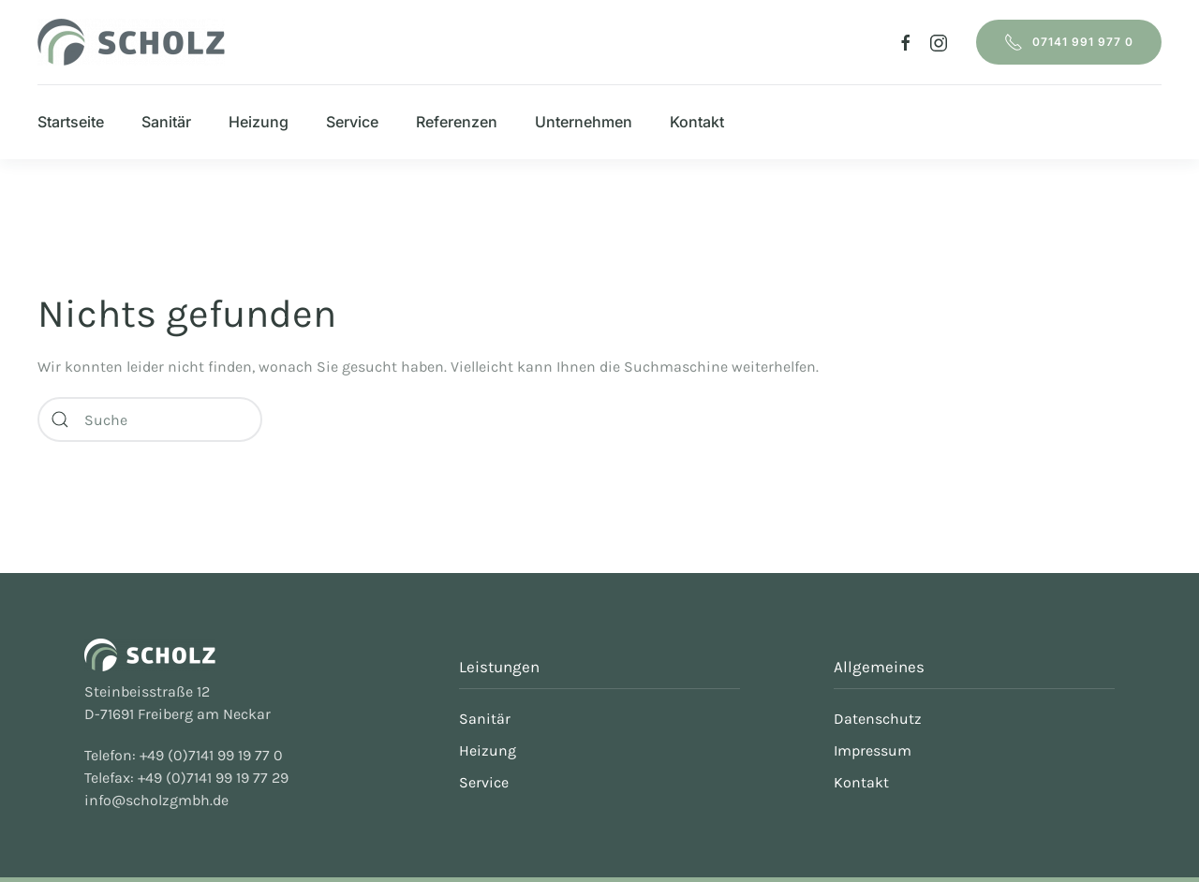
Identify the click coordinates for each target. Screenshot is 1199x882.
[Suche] (149, 419)
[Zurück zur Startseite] (131, 42)
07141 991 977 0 (1068, 42)
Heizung (259, 121)
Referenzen (456, 121)
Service (352, 121)
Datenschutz (878, 719)
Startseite (70, 121)
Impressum (872, 750)
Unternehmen (583, 121)
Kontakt (697, 121)
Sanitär (166, 121)
